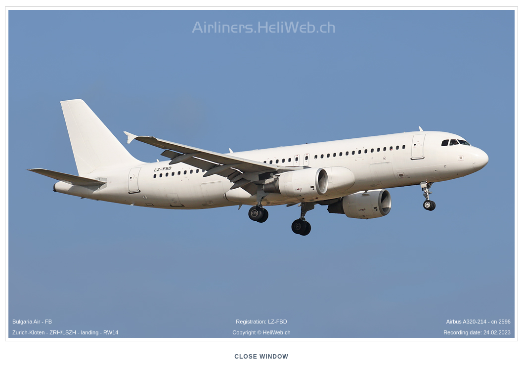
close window (261, 356)
